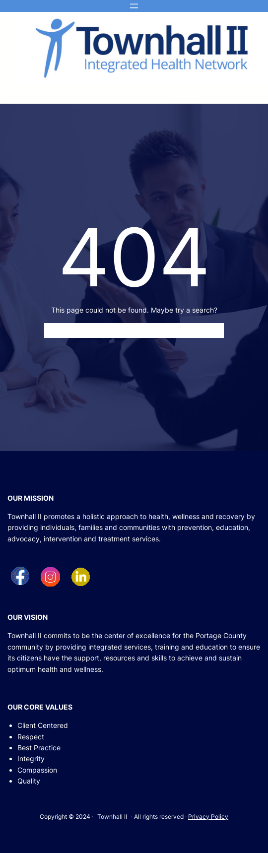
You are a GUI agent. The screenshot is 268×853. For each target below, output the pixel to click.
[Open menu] (134, 6)
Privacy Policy (208, 816)
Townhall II (112, 816)
